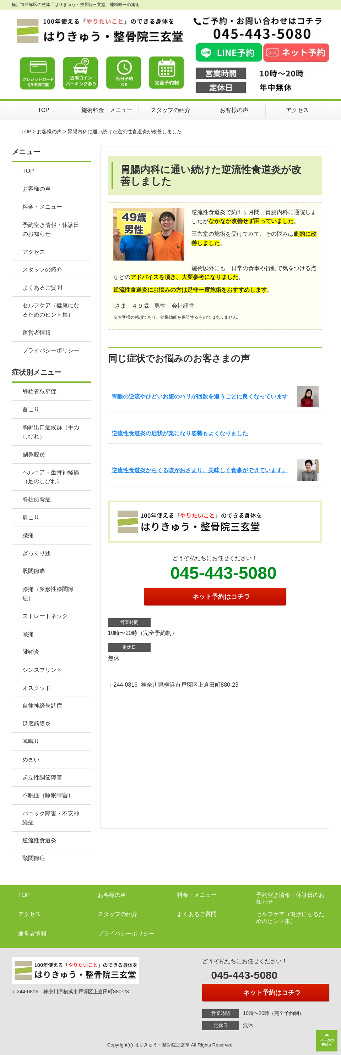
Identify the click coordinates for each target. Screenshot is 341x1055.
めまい (30, 760)
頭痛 (28, 634)
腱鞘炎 (30, 652)
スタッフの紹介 (170, 110)
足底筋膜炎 (36, 724)
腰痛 (28, 535)
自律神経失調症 (42, 706)
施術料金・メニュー (106, 110)
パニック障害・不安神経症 (50, 818)
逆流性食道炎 (39, 840)
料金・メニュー (42, 207)
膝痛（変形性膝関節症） (48, 593)
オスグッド (36, 688)
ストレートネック (45, 616)
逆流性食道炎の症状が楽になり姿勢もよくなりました (180, 433)
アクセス (297, 110)
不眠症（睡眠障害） (48, 795)
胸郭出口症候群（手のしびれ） (50, 432)
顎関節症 (33, 858)
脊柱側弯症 (36, 499)
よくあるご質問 (42, 288)
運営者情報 (36, 333)
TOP (43, 110)
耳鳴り (30, 741)
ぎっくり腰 (36, 553)
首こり (30, 409)
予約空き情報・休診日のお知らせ (50, 229)
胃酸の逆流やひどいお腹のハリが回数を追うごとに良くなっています (200, 396)
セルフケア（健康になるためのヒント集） (50, 310)
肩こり (30, 517)
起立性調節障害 (42, 778)
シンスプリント (42, 670)
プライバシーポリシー (50, 350)
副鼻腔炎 (33, 454)
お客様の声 (234, 110)
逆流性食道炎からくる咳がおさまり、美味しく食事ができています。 (200, 470)
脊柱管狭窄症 (39, 392)
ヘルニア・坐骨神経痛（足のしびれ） (50, 477)
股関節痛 (33, 571)
